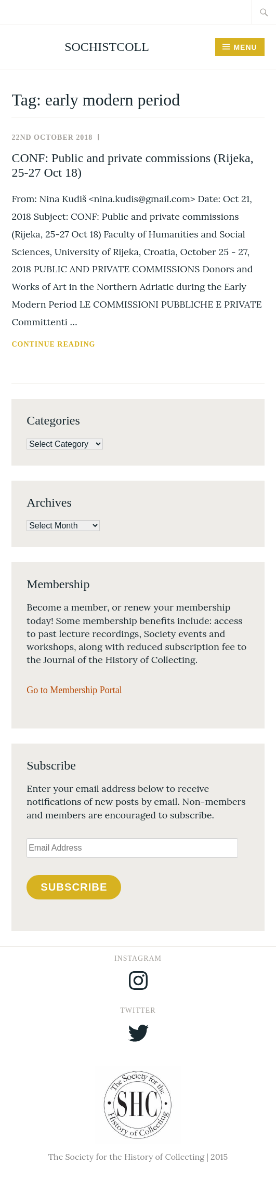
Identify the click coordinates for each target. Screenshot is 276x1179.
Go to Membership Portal (74, 690)
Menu (245, 47)
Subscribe (74, 887)
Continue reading (82, 344)
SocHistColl (106, 47)
